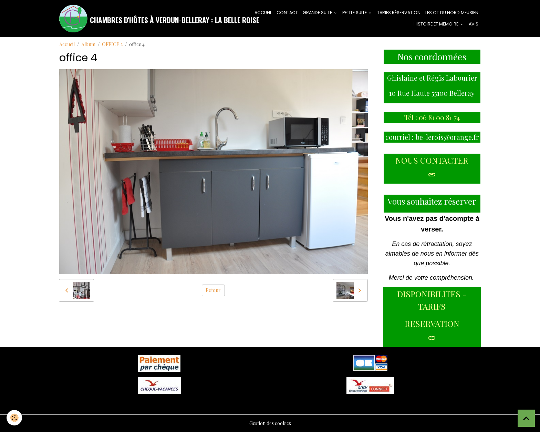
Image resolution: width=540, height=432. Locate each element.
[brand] (145, 18)
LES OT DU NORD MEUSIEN (451, 13)
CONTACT (287, 13)
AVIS (473, 24)
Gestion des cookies (270, 423)
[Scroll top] (526, 418)
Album (88, 44)
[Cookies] (14, 417)
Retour (213, 290)
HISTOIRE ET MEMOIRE (436, 24)
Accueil (67, 44)
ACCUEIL (263, 13)
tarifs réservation (398, 13)
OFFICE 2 (112, 44)
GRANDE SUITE (318, 13)
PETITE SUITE (355, 13)
